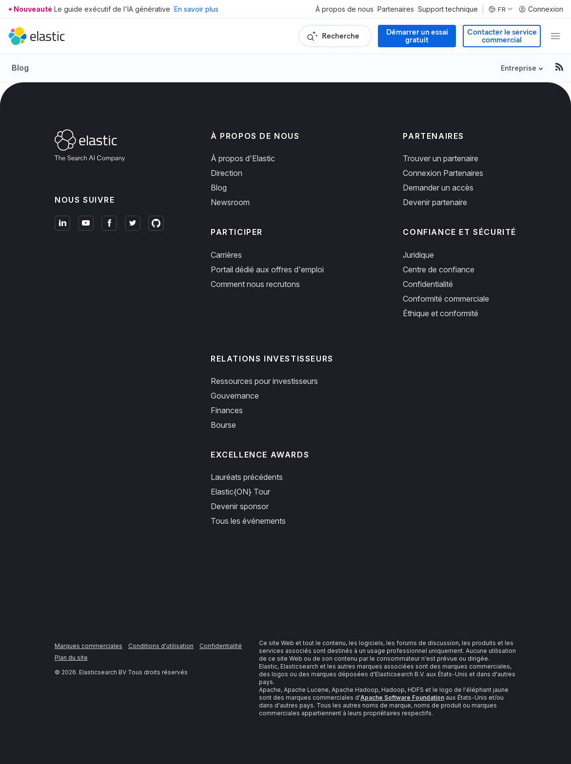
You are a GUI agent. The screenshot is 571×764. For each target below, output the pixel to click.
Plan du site (71, 657)
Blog (20, 68)
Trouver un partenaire (440, 158)
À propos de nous (344, 9)
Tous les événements (248, 521)
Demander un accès (438, 187)
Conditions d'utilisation (161, 645)
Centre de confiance (438, 269)
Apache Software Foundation (402, 697)
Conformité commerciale (446, 299)
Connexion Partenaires (443, 173)
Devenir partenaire (435, 202)
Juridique (418, 255)
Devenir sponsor (240, 506)
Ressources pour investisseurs (264, 381)
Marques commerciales (88, 645)
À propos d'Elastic (243, 158)
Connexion (540, 9)
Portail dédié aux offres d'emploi (267, 269)
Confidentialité (428, 284)
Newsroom (230, 202)
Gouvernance (235, 396)
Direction (226, 173)
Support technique (448, 9)
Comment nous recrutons (255, 284)
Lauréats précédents (247, 477)
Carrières (226, 255)
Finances (227, 410)
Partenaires (395, 9)
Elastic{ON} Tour (240, 492)
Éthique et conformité (440, 313)
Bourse (223, 425)
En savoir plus (196, 9)
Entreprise (518, 68)
